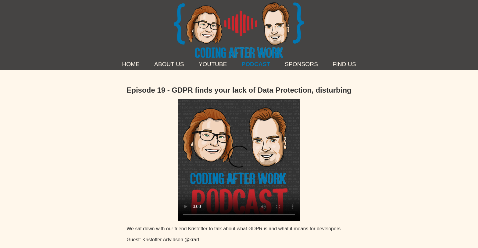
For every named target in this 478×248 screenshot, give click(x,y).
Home (131, 64)
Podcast (255, 64)
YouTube (213, 64)
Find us (344, 64)
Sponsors (301, 64)
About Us (169, 64)
